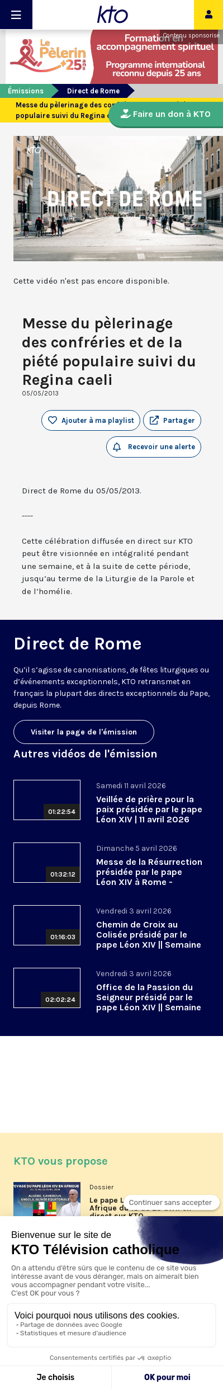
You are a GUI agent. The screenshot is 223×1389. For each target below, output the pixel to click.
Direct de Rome (93, 91)
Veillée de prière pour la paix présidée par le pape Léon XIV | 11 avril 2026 (149, 809)
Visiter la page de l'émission (84, 732)
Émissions (26, 91)
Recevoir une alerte (154, 446)
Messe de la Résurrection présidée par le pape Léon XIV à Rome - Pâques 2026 (149, 876)
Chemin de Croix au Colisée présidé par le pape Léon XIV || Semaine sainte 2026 (148, 939)
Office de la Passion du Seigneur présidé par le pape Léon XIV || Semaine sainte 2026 (148, 1002)
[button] (172, 420)
